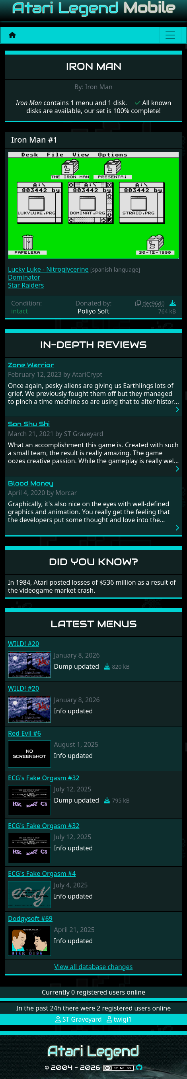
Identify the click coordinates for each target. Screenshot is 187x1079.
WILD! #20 (23, 643)
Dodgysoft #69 (30, 918)
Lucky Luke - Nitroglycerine (48, 269)
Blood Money (30, 483)
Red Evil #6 (24, 733)
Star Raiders (26, 285)
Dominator (24, 277)
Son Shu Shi (29, 424)
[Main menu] (170, 35)
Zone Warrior (31, 365)
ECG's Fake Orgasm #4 (42, 873)
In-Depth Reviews (93, 345)
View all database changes (94, 966)
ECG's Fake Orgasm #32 (43, 778)
